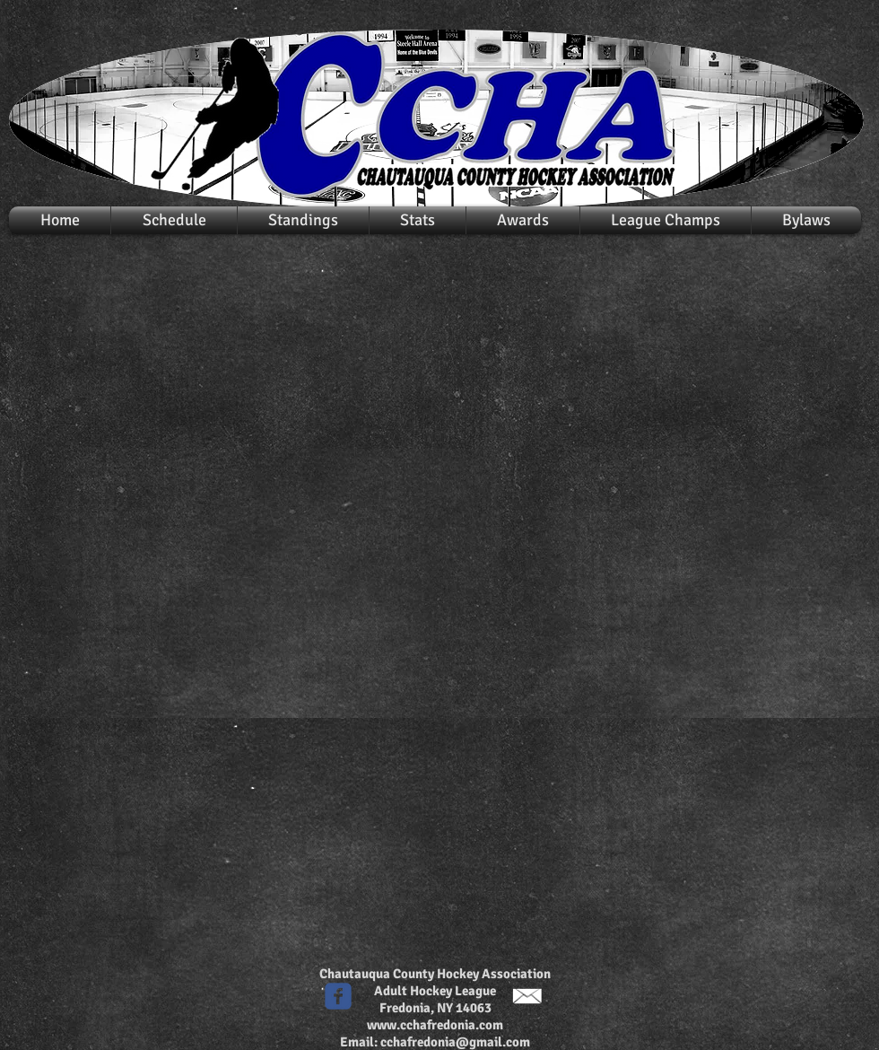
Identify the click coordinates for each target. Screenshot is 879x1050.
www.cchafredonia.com (435, 1025)
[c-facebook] (338, 996)
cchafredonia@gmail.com (455, 1042)
